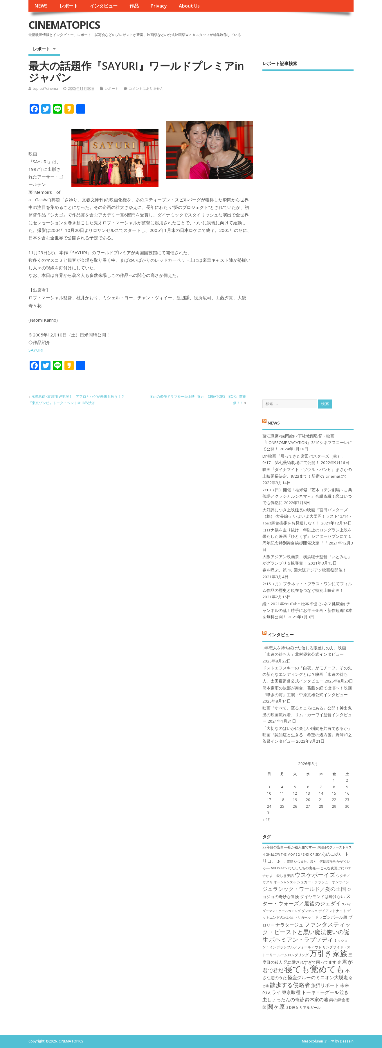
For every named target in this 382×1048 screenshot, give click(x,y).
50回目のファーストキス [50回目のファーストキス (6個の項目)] (334, 847)
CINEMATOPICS (64, 25)
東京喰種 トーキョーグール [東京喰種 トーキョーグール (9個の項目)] (310, 992)
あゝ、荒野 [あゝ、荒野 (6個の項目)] (285, 861)
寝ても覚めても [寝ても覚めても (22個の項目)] (314, 969)
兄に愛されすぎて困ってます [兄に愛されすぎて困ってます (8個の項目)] (310, 962)
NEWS (41, 6)
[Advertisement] (308, 230)
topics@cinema (45, 88)
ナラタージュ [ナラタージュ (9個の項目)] (289, 925)
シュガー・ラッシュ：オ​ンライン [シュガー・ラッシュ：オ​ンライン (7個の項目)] (323, 881)
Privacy (158, 6)
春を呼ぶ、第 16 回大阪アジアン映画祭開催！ (304, 570)
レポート (69, 6)
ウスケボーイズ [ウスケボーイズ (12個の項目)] (315, 874)
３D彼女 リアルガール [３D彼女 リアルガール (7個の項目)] (303, 1007)
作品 (134, 6)
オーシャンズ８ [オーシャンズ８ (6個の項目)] (285, 882)
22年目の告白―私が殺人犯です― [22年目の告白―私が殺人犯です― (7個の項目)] (289, 847)
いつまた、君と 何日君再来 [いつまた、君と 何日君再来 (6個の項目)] (315, 861)
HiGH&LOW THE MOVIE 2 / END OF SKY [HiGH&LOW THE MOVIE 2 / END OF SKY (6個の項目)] (291, 854)
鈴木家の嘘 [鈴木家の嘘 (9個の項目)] (316, 999)
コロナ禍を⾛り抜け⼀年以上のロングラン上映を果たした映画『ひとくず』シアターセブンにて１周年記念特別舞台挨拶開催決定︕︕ (307, 536)
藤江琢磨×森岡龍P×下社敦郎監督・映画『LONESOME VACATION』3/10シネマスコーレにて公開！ (307, 442)
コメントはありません (146, 88)
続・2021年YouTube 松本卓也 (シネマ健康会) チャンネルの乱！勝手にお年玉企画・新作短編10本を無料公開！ (307, 610)
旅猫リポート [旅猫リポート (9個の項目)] (325, 985)
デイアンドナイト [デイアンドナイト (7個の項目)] (332, 910)
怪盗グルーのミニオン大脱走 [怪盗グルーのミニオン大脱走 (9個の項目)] (318, 977)
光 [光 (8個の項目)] (339, 962)
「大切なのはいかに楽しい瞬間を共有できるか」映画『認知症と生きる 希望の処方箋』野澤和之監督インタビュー (307, 735)
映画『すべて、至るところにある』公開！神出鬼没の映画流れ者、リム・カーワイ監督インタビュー (307, 714)
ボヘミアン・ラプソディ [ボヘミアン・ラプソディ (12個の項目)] (301, 939)
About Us (189, 6)
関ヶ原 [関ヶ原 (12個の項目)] (276, 1006)
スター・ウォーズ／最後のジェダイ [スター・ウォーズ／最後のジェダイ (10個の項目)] (306, 900)
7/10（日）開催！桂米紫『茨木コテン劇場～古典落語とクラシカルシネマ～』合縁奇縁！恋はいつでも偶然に (307, 496)
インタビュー (104, 6)
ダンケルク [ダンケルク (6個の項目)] (310, 911)
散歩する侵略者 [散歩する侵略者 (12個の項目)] (290, 985)
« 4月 (266, 819)
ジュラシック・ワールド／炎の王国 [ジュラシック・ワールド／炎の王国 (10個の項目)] (304, 888)
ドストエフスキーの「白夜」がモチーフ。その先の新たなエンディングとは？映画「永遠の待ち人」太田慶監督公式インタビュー (307, 674)
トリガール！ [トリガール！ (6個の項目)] (304, 918)
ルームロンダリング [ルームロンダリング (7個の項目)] (293, 954)
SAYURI (36, 350)
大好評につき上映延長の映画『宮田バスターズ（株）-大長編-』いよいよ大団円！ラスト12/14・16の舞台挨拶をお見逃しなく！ (307, 516)
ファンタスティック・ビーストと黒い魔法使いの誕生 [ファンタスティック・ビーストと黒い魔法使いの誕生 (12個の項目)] (306, 932)
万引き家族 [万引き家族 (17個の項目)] (328, 953)
